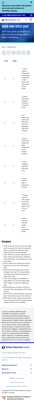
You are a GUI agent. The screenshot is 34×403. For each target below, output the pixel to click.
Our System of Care (9, 373)
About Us (5, 369)
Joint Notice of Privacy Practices (17, 386)
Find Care (14, 10)
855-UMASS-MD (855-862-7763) (14, 15)
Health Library (11, 47)
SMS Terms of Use (17, 382)
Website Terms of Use (17, 378)
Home (3, 47)
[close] (31, 2)
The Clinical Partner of (17, 359)
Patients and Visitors (9, 365)
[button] (31, 365)
